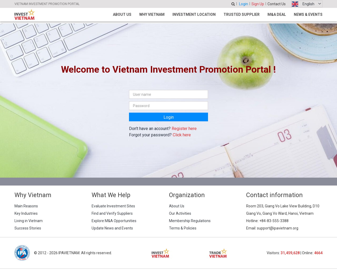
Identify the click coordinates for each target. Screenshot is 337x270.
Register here (184, 128)
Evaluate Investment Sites (113, 206)
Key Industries (26, 213)
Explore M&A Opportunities (114, 221)
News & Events (308, 14)
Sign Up (257, 4)
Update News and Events (112, 228)
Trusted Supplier (242, 14)
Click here (182, 134)
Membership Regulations (190, 221)
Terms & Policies (182, 228)
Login (243, 4)
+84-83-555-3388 (274, 221)
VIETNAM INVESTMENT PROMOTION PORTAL (47, 4)
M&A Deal (276, 14)
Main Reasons (26, 206)
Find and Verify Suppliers (112, 213)
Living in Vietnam (28, 221)
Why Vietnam (152, 14)
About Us (122, 14)
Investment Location (194, 14)
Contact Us (276, 4)
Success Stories (27, 228)
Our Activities (180, 213)
